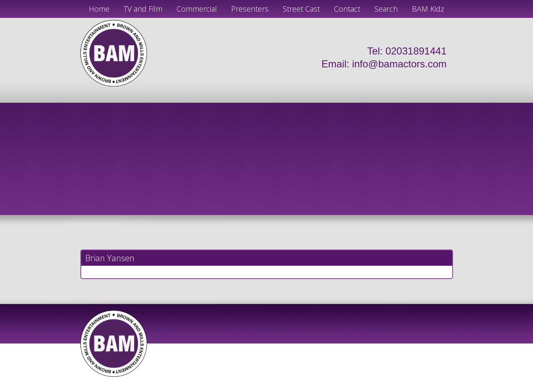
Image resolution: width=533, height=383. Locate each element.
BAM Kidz (428, 9)
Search (386, 9)
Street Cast (301, 9)
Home (99, 9)
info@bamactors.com (399, 63)
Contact (347, 9)
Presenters (250, 9)
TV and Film (143, 9)
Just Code (320, 380)
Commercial (197, 9)
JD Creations (248, 380)
